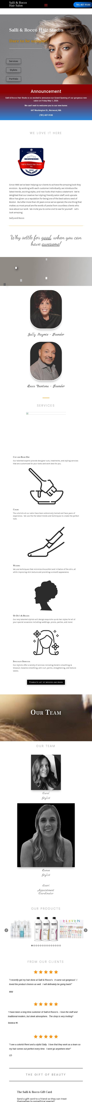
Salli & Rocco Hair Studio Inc (31, 165)
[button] (6, 930)
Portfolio (13, 79)
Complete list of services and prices (46, 682)
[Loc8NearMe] (31, 152)
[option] (21, 929)
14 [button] (60, 945)
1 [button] (32, 945)
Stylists (13, 70)
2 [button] (34, 945)
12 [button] (55, 945)
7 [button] (45, 945)
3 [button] (36, 945)
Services (13, 61)
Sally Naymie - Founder (46, 334)
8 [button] (47, 945)
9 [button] (49, 945)
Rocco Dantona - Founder (46, 386)
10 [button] (51, 945)
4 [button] (38, 945)
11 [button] (53, 945)
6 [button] (42, 945)
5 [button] (40, 945)
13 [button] (58, 945)
